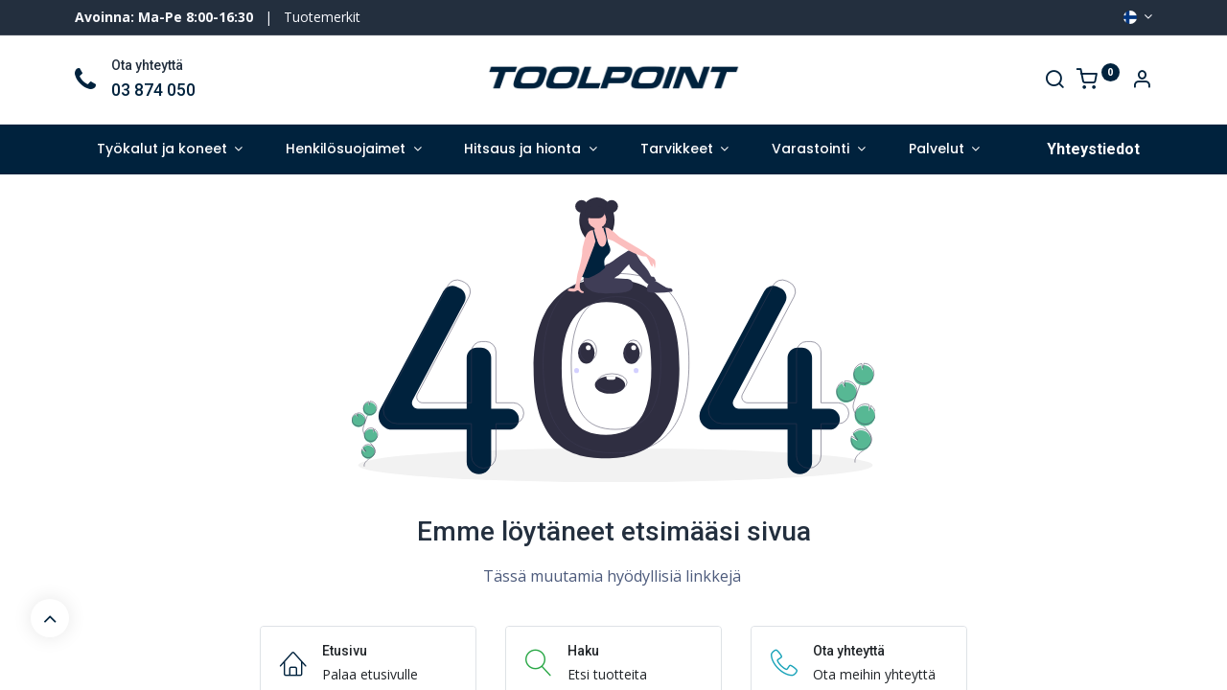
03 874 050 (153, 90)
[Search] (1054, 81)
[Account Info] (1141, 81)
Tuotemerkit (322, 17)
